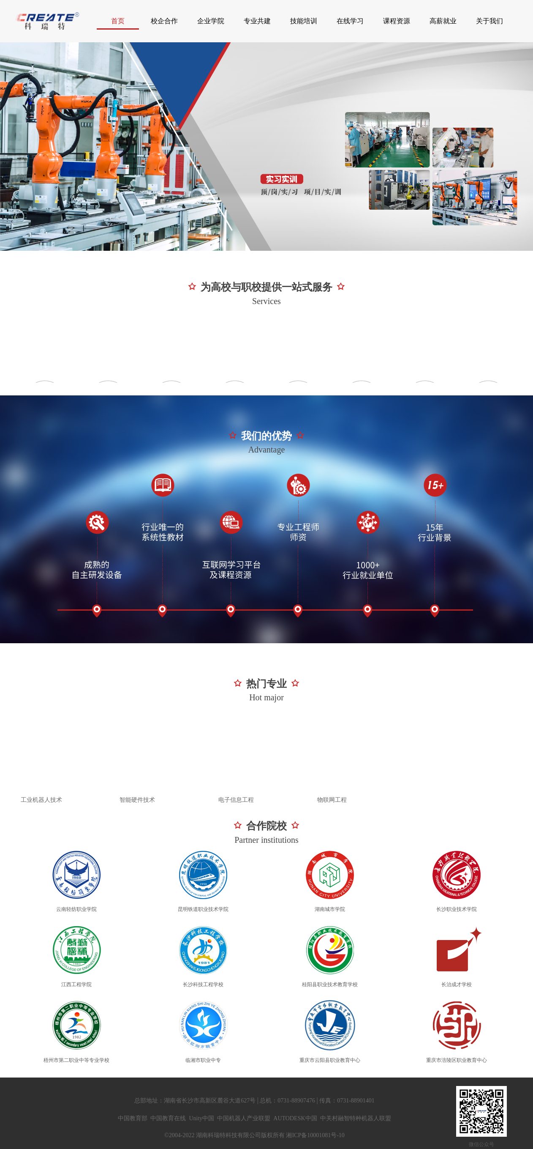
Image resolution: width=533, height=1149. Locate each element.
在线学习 (350, 21)
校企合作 (164, 21)
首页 (118, 21)
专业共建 (257, 21)
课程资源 (396, 21)
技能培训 (303, 21)
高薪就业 (443, 21)
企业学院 (210, 21)
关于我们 (489, 21)
